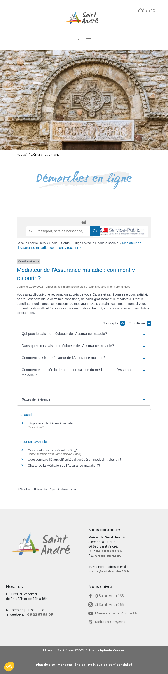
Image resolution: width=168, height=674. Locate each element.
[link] (84, 18)
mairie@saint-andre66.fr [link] (109, 571)
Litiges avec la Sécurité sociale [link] (96, 243)
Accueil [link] (22, 154)
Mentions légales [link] (71, 664)
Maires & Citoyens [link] (110, 622)
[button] (88, 38)
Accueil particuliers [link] (32, 243)
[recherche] (58, 231)
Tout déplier (140, 323)
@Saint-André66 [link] (109, 596)
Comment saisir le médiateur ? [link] (52, 450)
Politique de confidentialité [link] (110, 664)
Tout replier (114, 323)
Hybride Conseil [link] (112, 650)
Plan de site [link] (45, 664)
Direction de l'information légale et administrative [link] (47, 489)
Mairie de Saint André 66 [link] (116, 613)
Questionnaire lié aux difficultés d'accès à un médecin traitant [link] (74, 459)
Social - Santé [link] (60, 243)
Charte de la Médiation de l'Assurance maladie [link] (64, 465)
